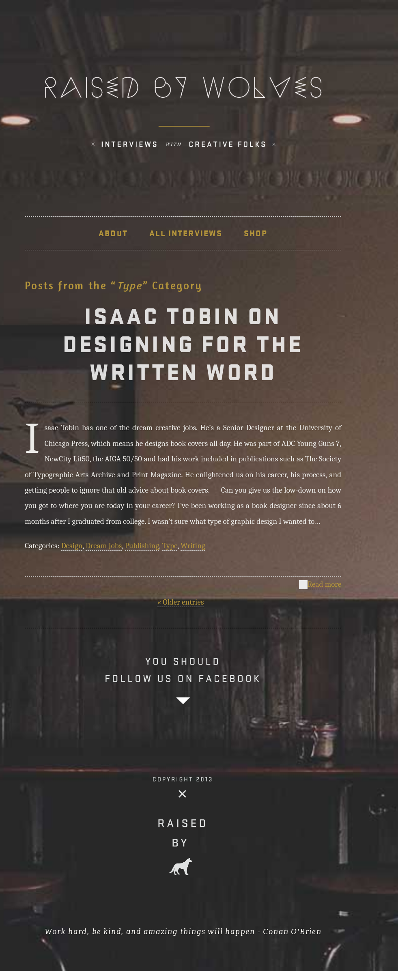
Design (72, 545)
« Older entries (180, 602)
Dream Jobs (104, 545)
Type (170, 545)
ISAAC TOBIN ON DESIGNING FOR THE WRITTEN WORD (183, 344)
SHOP (255, 233)
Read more (325, 584)
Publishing (142, 545)
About (113, 233)
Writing (193, 545)
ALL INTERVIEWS (185, 233)
